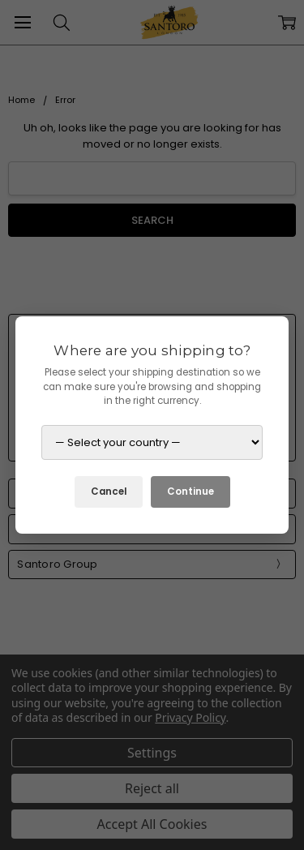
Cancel (108, 491)
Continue (190, 491)
